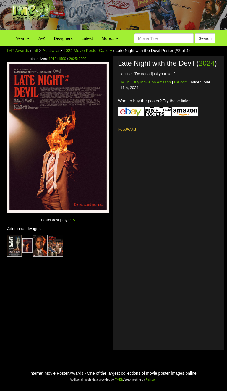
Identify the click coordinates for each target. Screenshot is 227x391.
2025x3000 (78, 59)
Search (205, 38)
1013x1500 (57, 59)
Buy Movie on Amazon (152, 82)
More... (110, 38)
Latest (87, 38)
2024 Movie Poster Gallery (87, 50)
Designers (63, 38)
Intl (35, 50)
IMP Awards (18, 50)
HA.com (181, 82)
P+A (71, 220)
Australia (51, 50)
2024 (206, 63)
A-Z (41, 38)
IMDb (124, 82)
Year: (23, 38)
